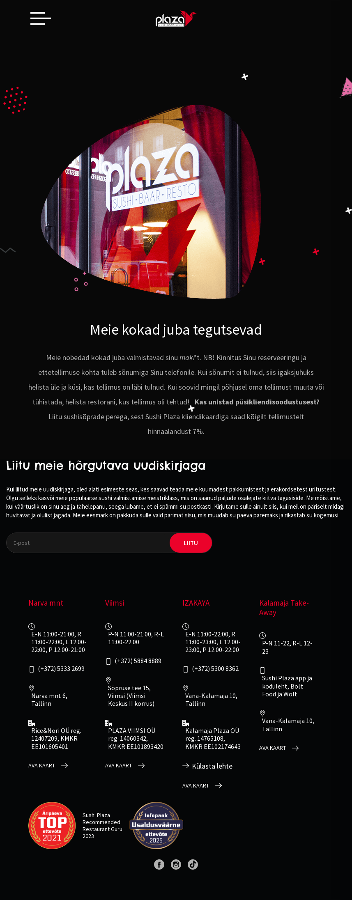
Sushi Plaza (96, 815)
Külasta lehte (212, 766)
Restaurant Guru (102, 829)
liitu (191, 543)
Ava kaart (41, 765)
